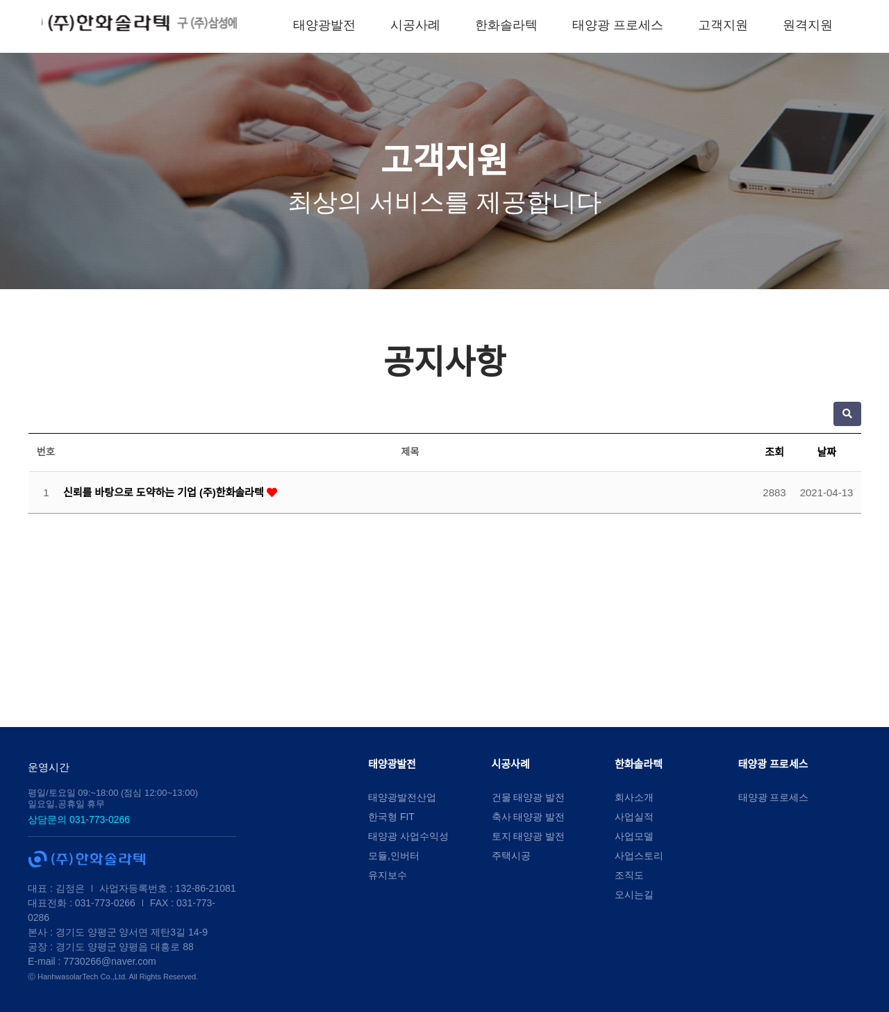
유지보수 (387, 875)
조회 (774, 452)
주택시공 (511, 855)
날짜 (826, 452)
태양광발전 (348, 25)
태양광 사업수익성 (408, 836)
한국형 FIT (391, 816)
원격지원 (833, 25)
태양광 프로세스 (642, 25)
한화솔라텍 (530, 25)
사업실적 (634, 816)
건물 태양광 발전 (528, 797)
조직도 (629, 875)
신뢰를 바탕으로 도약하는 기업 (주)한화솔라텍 (165, 492)
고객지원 (748, 25)
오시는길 (634, 894)
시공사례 (440, 25)
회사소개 (634, 797)
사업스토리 (639, 855)
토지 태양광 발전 (528, 836)
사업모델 (634, 836)
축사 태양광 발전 (528, 816)
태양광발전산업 (402, 797)
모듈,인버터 (393, 855)
